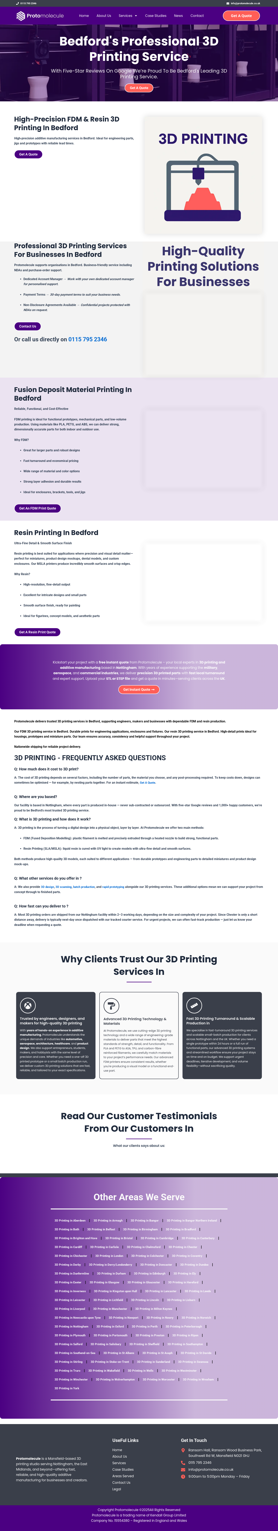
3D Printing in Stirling (69, 1367)
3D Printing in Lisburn (69, 1314)
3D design (48, 892)
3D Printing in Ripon (189, 1340)
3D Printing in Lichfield (146, 1305)
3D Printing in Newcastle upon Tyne (79, 1323)
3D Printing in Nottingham (72, 1332)
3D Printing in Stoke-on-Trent (112, 1367)
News (178, 16)
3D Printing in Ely (66, 1287)
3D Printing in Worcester (163, 1385)
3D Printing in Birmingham (204, 1235)
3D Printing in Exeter (100, 1287)
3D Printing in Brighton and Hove (116, 1243)
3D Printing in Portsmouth (112, 1340)
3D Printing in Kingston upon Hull (157, 1296)
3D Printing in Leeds (68, 1305)
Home (84, 16)
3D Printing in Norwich (202, 1323)
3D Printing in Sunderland (157, 1367)
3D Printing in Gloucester (178, 1287)
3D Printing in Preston (153, 1340)
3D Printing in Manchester (150, 1314)
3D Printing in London (149, 1261)
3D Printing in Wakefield (106, 1376)
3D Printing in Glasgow (137, 1287)
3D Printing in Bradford (70, 1243)
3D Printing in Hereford (70, 1296)
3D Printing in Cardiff (111, 1252)
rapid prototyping (117, 892)
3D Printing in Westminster (183, 1376)
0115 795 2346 (87, 341)
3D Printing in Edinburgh (191, 1279)
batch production (86, 892)
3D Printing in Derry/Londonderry (152, 1270)
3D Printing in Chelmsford (189, 1252)
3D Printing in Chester (70, 1261)
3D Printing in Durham (152, 1279)
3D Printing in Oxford (112, 1332)
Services (128, 16)
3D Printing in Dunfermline (110, 1279)
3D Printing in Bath (128, 1235)
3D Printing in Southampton (191, 1349)
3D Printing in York (67, 1393)
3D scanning (64, 892)
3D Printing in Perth (148, 1332)
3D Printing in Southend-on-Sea (76, 1358)
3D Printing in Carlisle (149, 1252)
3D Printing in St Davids (203, 1358)
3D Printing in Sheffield (148, 1349)
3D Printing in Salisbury (108, 1349)
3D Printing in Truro (68, 1376)
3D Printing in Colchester (189, 1261)
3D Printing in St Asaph (162, 1358)
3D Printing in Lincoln (184, 1305)
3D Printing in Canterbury (72, 1252)
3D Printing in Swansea (199, 1367)
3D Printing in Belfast (163, 1235)
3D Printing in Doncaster (199, 1270)
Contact (197, 16)
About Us (103, 16)
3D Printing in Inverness (110, 1296)
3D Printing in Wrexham (204, 1385)
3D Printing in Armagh (110, 1226)
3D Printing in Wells (144, 1376)
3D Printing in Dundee (69, 1279)
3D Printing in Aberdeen (71, 1226)
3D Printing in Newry (164, 1323)
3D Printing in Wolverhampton (118, 1385)
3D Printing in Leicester (106, 1305)
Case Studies (156, 16)
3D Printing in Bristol (161, 1243)
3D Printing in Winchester (72, 1385)
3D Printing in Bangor (148, 1226)
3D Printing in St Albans (122, 1358)
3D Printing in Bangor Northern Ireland (81, 1235)
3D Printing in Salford (69, 1349)
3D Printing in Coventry (70, 1270)
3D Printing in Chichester (110, 1261)
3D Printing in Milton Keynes (195, 1314)
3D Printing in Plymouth (71, 1340)
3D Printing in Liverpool (108, 1314)
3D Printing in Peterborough (188, 1332)
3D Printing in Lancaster (205, 1296)
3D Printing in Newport (126, 1323)
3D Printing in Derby (107, 1270)
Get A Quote (148, 788)
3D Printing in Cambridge (200, 1243)
